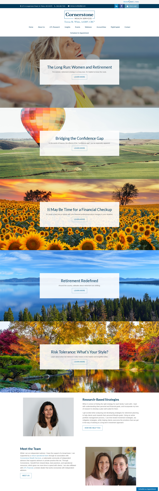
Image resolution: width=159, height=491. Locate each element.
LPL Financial (28, 468)
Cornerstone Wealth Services (30, 458)
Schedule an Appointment (147, 489)
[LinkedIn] (116, 6)
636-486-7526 (59, 6)
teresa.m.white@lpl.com (77, 6)
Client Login (132, 6)
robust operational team (39, 456)
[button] (31, 27)
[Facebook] (121, 6)
